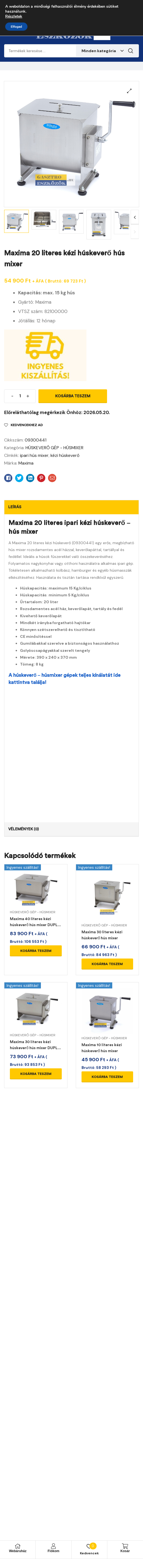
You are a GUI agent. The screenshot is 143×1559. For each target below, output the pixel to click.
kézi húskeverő (65, 455)
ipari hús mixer (34, 455)
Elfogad (16, 26)
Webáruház (18, 1551)
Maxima (25, 463)
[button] (129, 90)
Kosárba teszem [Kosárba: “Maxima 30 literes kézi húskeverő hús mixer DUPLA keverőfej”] (35, 1074)
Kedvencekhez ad (27, 425)
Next (135, 217)
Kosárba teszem (72, 396)
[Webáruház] (18, 1546)
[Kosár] (125, 1546)
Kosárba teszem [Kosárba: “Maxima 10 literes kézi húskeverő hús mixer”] (107, 1077)
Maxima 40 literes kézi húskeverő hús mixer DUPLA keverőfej (35, 925)
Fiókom (54, 1551)
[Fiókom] (53, 1546)
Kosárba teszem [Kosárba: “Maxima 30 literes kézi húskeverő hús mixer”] (107, 964)
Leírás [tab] (14, 507)
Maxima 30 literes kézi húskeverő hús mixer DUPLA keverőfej (35, 1048)
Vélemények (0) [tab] (23, 829)
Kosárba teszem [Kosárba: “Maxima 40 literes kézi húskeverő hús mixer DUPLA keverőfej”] (35, 951)
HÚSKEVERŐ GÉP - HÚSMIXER (54, 448)
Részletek (13, 16)
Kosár (125, 1551)
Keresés (130, 50)
